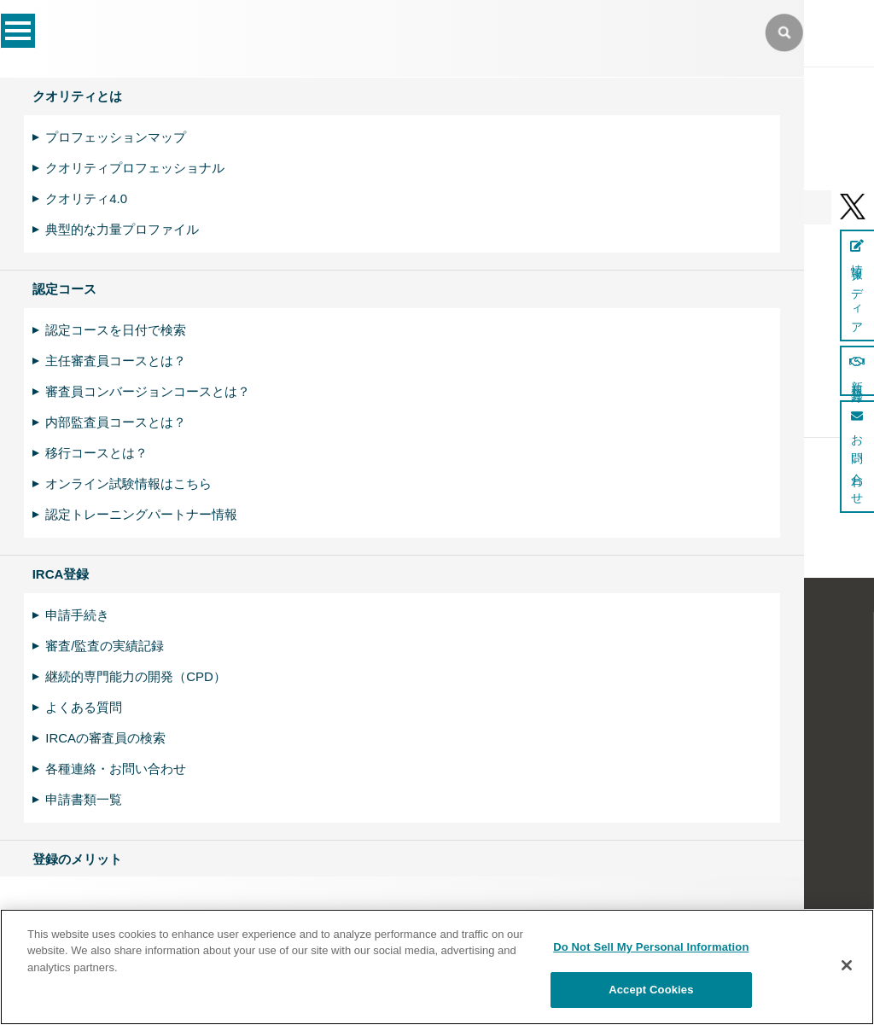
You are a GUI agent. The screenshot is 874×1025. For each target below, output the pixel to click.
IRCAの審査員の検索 (105, 738)
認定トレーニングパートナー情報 (141, 514)
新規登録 (857, 371)
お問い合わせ (857, 456)
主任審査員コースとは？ (115, 360)
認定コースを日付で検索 (115, 330)
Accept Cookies (651, 989)
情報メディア (857, 285)
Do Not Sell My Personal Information (651, 947)
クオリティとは (77, 96)
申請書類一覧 (83, 799)
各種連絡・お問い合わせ (115, 768)
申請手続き (77, 615)
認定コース (64, 289)
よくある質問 (83, 707)
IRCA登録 (61, 574)
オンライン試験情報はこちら (128, 483)
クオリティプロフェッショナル (134, 167)
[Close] (846, 965)
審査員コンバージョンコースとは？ (147, 391)
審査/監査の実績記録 (104, 645)
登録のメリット (77, 859)
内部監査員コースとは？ (115, 422)
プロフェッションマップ (115, 137)
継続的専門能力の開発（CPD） (135, 676)
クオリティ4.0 (86, 198)
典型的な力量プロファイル (122, 229)
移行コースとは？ (96, 453)
